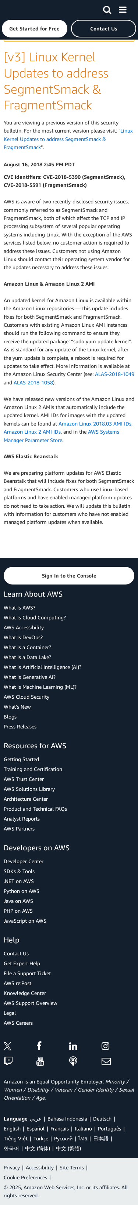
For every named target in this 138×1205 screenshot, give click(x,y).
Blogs (10, 716)
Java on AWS (18, 901)
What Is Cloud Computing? (35, 617)
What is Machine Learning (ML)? (40, 687)
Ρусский (63, 1138)
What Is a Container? (27, 647)
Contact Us (16, 953)
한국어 (11, 1148)
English (12, 1128)
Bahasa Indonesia (67, 1118)
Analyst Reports (22, 818)
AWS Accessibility (24, 627)
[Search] (107, 8)
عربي (36, 1118)
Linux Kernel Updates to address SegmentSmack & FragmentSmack (68, 138)
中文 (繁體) (68, 1148)
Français (59, 1128)
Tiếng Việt (16, 1138)
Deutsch (102, 1118)
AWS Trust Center (24, 779)
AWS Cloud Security (26, 697)
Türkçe (40, 1138)
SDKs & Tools (19, 871)
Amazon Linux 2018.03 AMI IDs (95, 423)
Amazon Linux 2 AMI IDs (32, 431)
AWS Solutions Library (29, 789)
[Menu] (122, 8)
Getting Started (21, 759)
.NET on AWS (19, 881)
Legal (10, 1013)
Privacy (12, 1167)
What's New (17, 706)
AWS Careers (18, 1023)
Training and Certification (33, 769)
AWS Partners (19, 828)
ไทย (82, 1138)
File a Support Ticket (27, 973)
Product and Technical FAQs (35, 809)
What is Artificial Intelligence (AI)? (42, 667)
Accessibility (40, 1167)
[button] (34, 28)
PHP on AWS (18, 911)
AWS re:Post (17, 983)
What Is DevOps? (23, 637)
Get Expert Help (22, 963)
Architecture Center (26, 799)
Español (35, 1128)
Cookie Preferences (25, 1177)
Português (109, 1128)
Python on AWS (21, 891)
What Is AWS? (19, 607)
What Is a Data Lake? (27, 657)
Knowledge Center (25, 993)
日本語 (101, 1138)
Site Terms (72, 1167)
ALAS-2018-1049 (114, 374)
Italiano (83, 1128)
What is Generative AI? (30, 677)
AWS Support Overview (30, 1003)
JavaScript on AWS (25, 921)
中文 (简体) (37, 1148)
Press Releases (20, 726)
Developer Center (23, 861)
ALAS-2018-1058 (33, 382)
